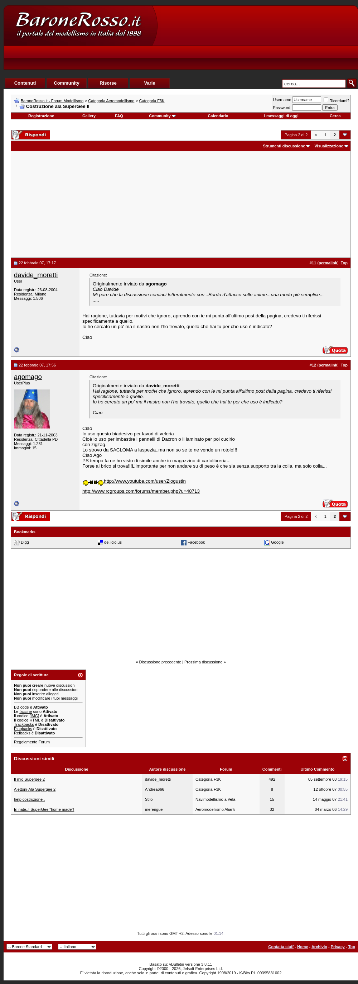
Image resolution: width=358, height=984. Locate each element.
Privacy (338, 947)
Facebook (196, 542)
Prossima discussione (203, 662)
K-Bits (244, 973)
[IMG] (34, 716)
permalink (328, 263)
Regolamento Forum (32, 742)
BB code (21, 707)
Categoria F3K (152, 101)
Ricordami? (336, 101)
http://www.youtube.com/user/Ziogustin (134, 481)
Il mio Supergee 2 (29, 779)
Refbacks (22, 733)
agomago (28, 376)
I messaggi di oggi (281, 116)
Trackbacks (24, 724)
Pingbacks (23, 729)
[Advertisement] (210, 50)
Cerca (335, 116)
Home (302, 947)
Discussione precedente (160, 662)
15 (34, 448)
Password (281, 107)
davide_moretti (36, 275)
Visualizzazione (328, 146)
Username (282, 100)
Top (351, 947)
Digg (25, 542)
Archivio (319, 947)
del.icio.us (113, 542)
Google (277, 542)
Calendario (218, 116)
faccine (25, 711)
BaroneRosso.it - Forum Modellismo (52, 101)
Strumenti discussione (284, 146)
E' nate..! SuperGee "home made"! (44, 809)
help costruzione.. (29, 799)
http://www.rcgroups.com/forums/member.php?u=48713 (141, 491)
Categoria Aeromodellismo (111, 101)
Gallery (89, 116)
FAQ (119, 116)
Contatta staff (281, 947)
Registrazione (41, 116)
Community (162, 116)
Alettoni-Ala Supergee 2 (34, 789)
